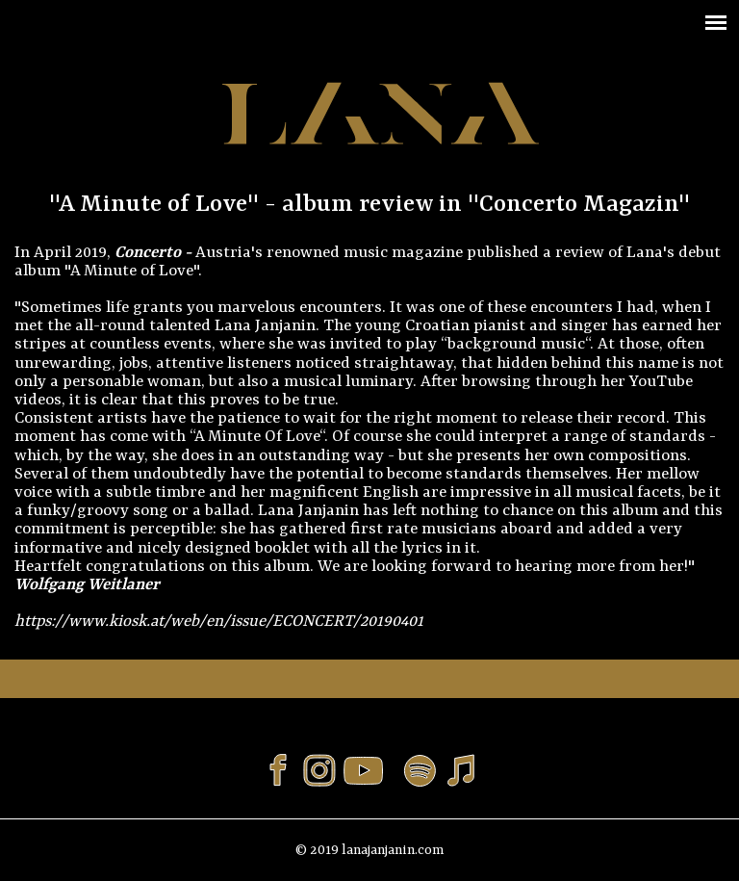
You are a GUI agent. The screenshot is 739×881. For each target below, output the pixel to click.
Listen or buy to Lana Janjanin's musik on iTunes (461, 770)
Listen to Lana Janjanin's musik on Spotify (419, 770)
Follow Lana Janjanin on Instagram (319, 770)
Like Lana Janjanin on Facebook (278, 770)
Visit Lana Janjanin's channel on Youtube (369, 770)
